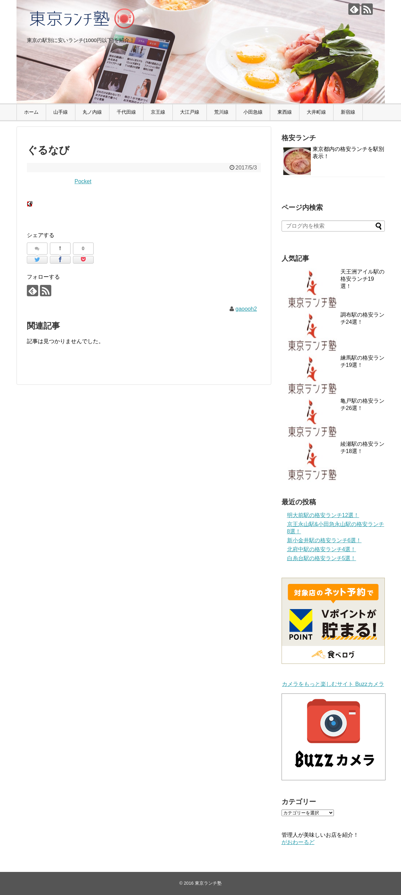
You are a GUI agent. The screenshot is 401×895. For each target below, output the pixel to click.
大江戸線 (189, 112)
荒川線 (221, 112)
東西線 (284, 112)
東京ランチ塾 (208, 883)
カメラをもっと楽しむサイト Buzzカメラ (333, 684)
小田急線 (253, 112)
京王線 (158, 112)
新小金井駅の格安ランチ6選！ (324, 540)
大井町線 (316, 112)
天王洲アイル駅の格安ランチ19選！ (362, 279)
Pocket (83, 181)
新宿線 (348, 112)
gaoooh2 (246, 309)
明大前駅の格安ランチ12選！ (323, 515)
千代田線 (126, 112)
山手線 (60, 112)
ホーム (31, 112)
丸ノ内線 (92, 112)
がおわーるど (298, 842)
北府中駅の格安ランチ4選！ (321, 549)
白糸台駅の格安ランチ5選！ (321, 558)
